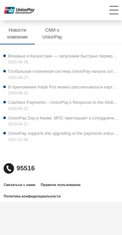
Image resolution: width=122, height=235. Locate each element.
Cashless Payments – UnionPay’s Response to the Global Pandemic (63, 102)
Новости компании (17, 33)
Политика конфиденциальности (32, 196)
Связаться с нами (19, 185)
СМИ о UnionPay (52, 33)
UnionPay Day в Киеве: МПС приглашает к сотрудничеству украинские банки (63, 118)
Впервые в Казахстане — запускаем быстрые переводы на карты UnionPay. (63, 56)
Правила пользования (60, 185)
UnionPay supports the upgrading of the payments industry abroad (63, 133)
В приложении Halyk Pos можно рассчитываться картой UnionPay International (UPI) (63, 87)
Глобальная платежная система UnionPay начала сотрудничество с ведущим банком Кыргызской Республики (63, 71)
